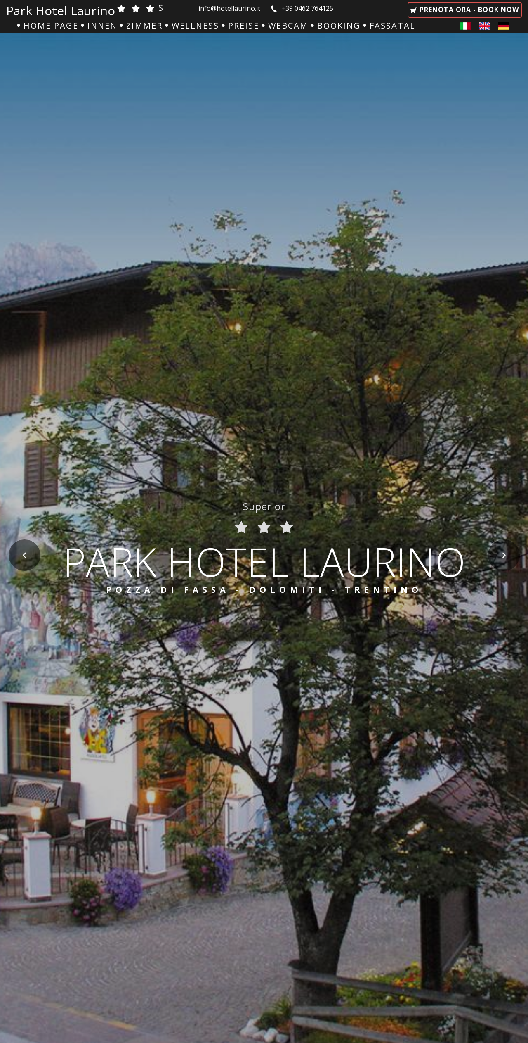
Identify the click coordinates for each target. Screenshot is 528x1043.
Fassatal (392, 25)
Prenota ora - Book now (468, 9)
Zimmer (144, 25)
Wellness (195, 25)
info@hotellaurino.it (230, 8)
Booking (339, 25)
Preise (243, 25)
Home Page (51, 25)
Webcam (288, 25)
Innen (102, 25)
